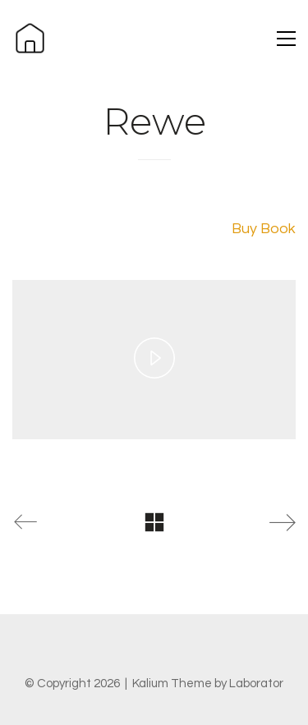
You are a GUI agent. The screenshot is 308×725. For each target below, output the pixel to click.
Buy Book (264, 228)
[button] (286, 38)
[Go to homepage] (30, 38)
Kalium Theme (172, 683)
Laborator (256, 683)
